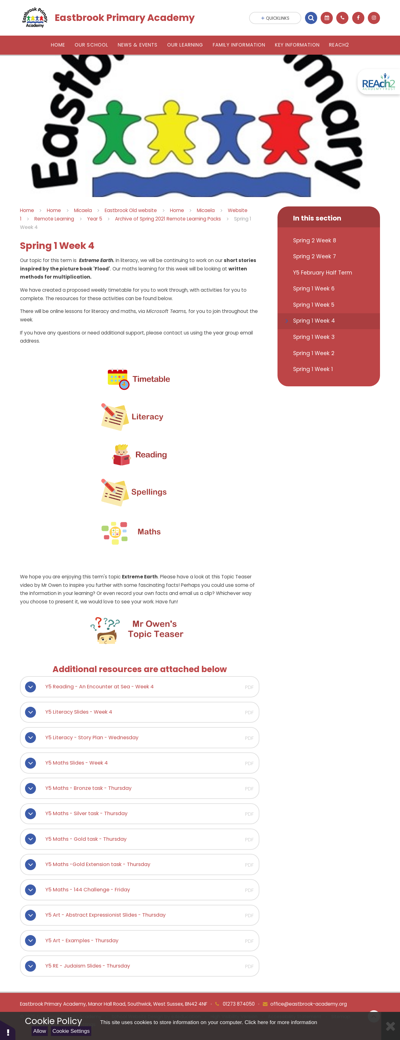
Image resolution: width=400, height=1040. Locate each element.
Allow (39, 1031)
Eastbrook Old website (131, 210)
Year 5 (94, 218)
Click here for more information (281, 1022)
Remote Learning (54, 218)
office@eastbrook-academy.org (308, 1004)
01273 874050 (238, 1004)
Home (27, 210)
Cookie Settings (71, 1031)
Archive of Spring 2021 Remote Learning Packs (168, 218)
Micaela (83, 210)
